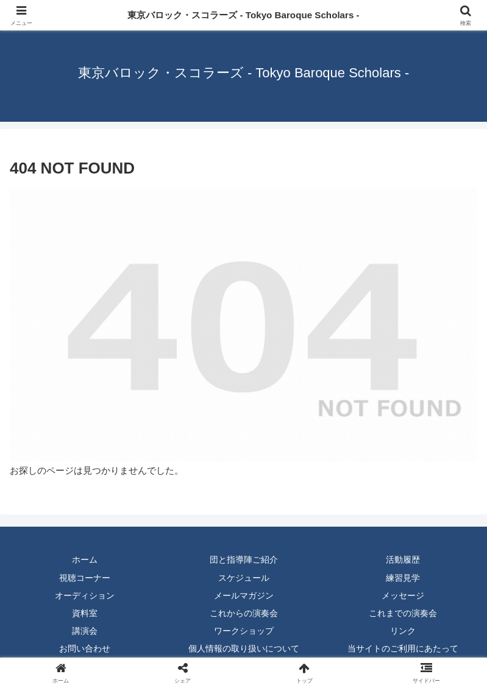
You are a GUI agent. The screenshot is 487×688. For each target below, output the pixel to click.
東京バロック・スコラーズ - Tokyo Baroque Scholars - (243, 15)
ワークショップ (244, 631)
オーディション (85, 595)
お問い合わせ (84, 648)
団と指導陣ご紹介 (244, 559)
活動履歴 (403, 559)
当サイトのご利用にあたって (402, 648)
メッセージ (403, 595)
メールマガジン (244, 595)
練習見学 (403, 578)
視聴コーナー (84, 578)
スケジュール (243, 578)
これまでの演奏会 (403, 613)
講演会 (85, 631)
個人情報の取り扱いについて (243, 648)
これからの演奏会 (244, 613)
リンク (403, 631)
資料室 (85, 613)
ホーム (85, 559)
